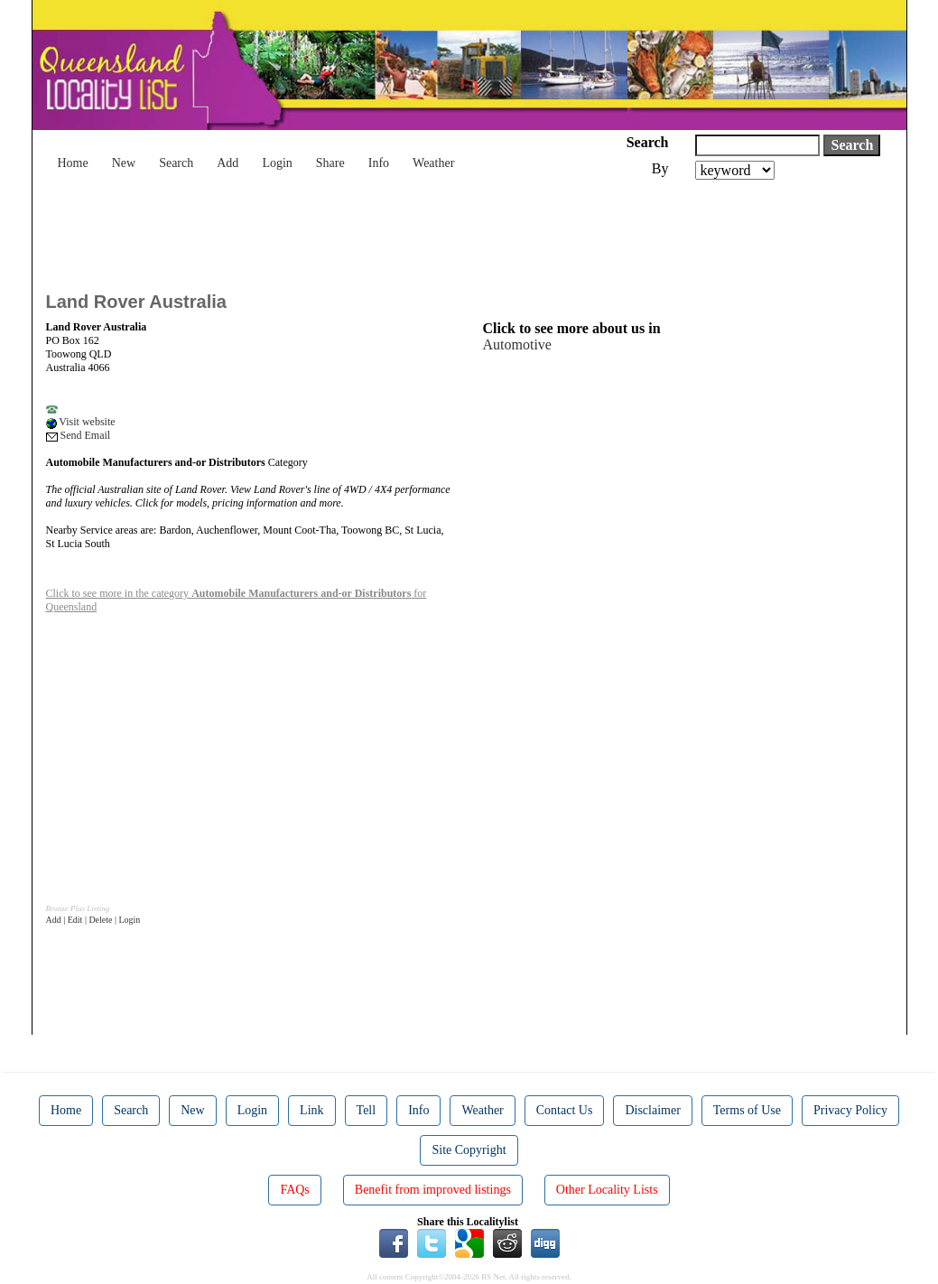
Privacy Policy (850, 1110)
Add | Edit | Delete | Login (93, 920)
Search (176, 163)
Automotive (517, 344)
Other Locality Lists (607, 1189)
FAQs (294, 1189)
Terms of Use (747, 1110)
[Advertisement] (374, 229)
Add (227, 163)
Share (330, 163)
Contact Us (564, 1110)
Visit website (81, 421)
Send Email (78, 435)
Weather (433, 163)
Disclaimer (652, 1110)
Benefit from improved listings (433, 1189)
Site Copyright (469, 1150)
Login (277, 163)
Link (311, 1110)
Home (73, 163)
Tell (366, 1110)
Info (378, 163)
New (123, 163)
